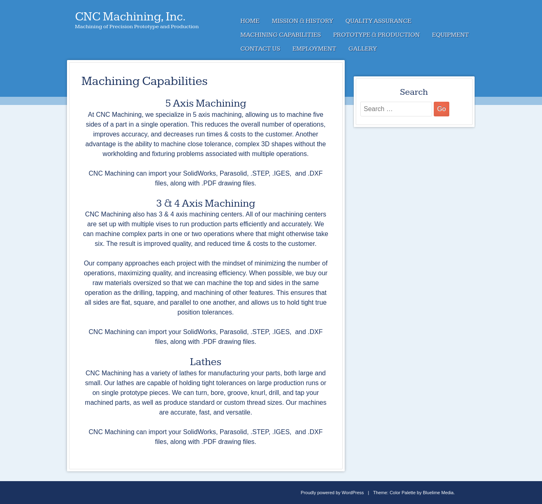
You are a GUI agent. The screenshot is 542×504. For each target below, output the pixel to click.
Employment (314, 49)
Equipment (450, 35)
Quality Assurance (378, 21)
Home (250, 21)
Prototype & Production (376, 35)
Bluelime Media (438, 492)
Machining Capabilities (281, 35)
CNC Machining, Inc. (130, 16)
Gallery (362, 49)
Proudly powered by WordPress (332, 492)
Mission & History (302, 21)
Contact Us (261, 49)
